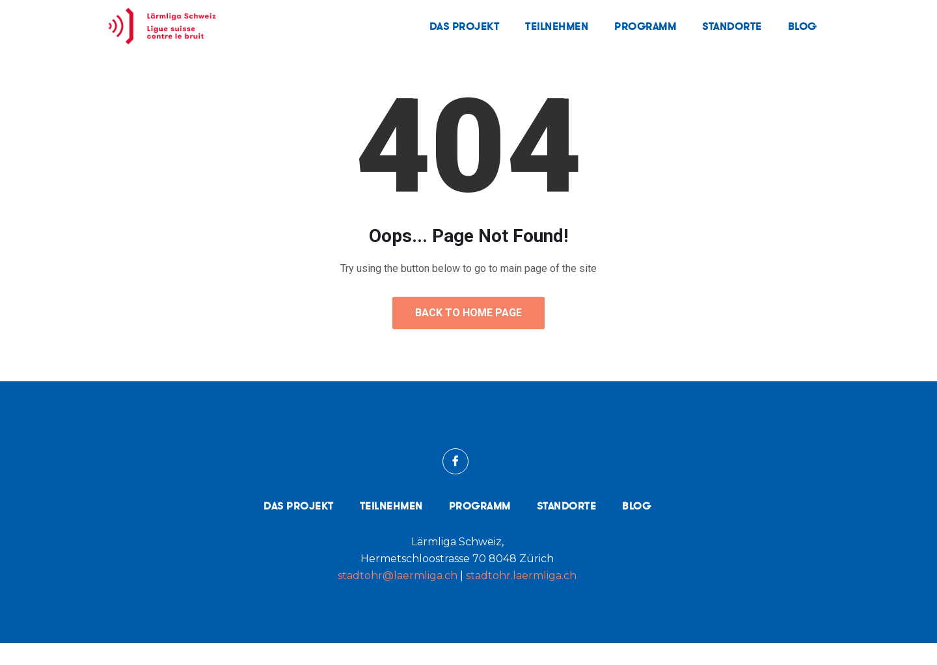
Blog (802, 26)
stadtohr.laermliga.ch (521, 597)
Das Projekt (464, 26)
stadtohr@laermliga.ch (399, 597)
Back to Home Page (468, 335)
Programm (645, 26)
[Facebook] (455, 483)
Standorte (732, 26)
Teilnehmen (556, 26)
